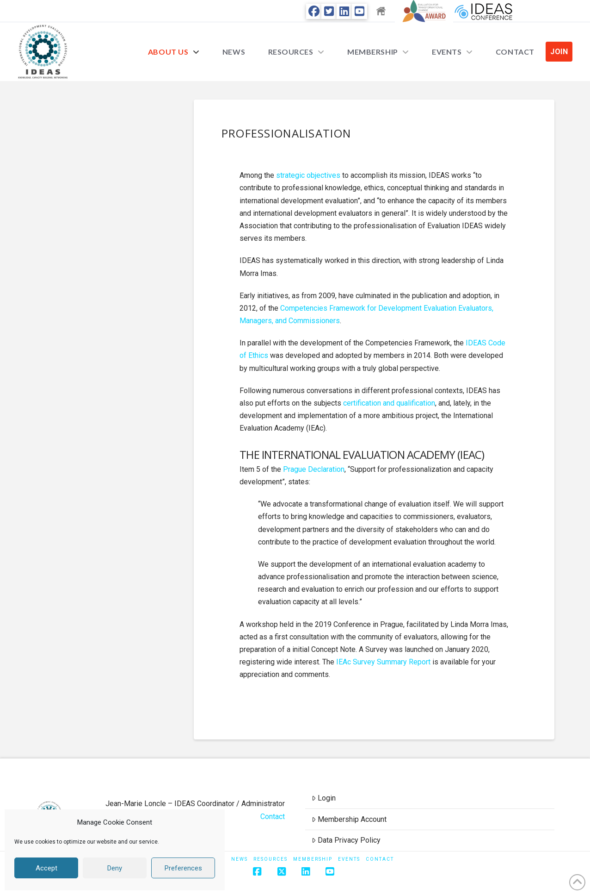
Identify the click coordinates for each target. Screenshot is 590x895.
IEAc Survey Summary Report (383, 661)
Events (349, 859)
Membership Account (349, 819)
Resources (270, 859)
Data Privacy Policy (346, 840)
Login (324, 798)
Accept (46, 868)
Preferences (183, 868)
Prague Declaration (313, 469)
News (239, 859)
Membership (312, 859)
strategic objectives (308, 175)
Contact (272, 816)
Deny (114, 868)
